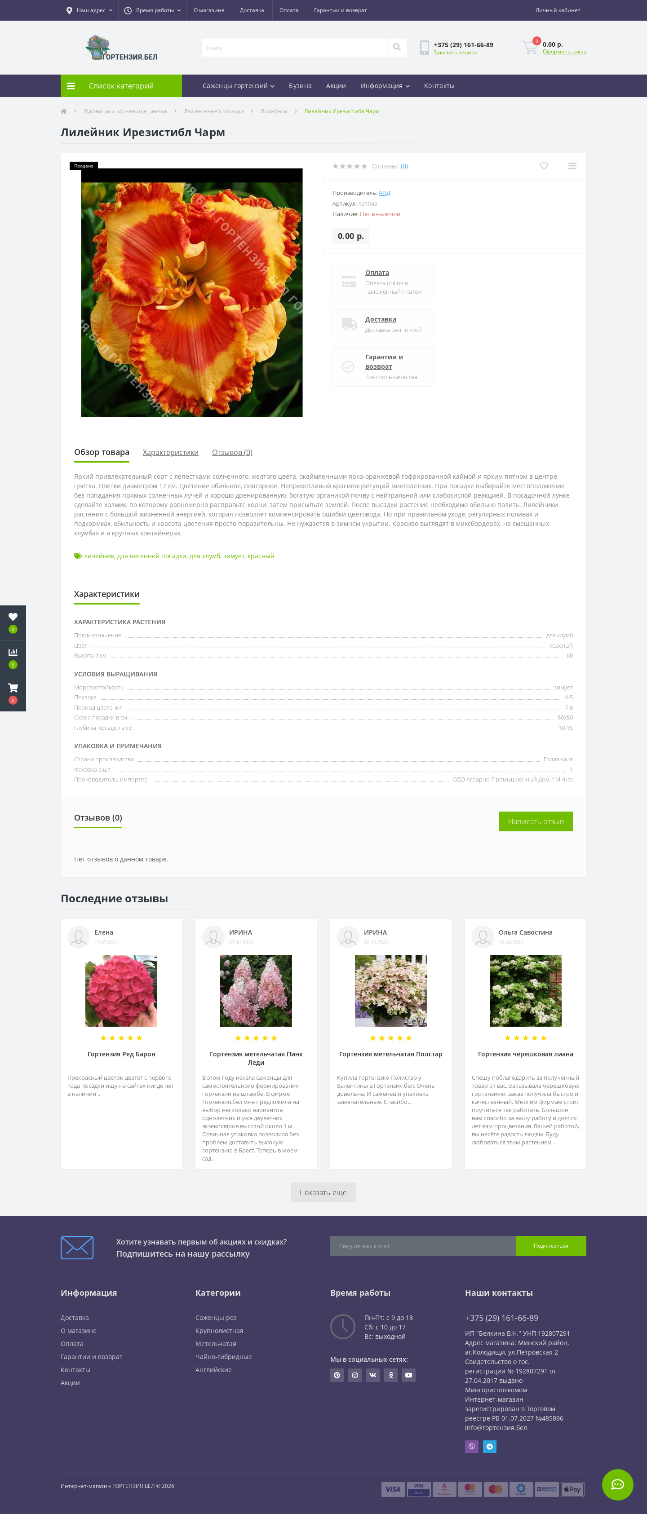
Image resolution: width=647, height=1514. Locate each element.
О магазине (209, 10)
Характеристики (171, 452)
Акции (336, 85)
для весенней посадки (151, 556)
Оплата (289, 10)
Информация (385, 85)
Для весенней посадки (214, 111)
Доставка (252, 10)
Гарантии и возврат (340, 10)
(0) (404, 166)
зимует (233, 556)
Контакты (439, 85)
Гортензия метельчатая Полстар (391, 1054)
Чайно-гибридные (223, 1356)
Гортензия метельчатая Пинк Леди (256, 1058)
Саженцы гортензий (239, 85)
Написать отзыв (536, 821)
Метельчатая (215, 1343)
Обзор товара (101, 451)
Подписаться (551, 1245)
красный (261, 556)
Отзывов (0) (232, 452)
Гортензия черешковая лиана (525, 1054)
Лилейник (274, 111)
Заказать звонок (455, 52)
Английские (213, 1369)
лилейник (99, 556)
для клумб (205, 556)
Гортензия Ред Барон (121, 1054)
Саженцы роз (216, 1317)
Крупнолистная (219, 1330)
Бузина (300, 85)
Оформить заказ (564, 51)
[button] (89, 10)
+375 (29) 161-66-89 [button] (501, 1318)
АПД (384, 193)
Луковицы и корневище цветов (125, 111)
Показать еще (323, 1192)
